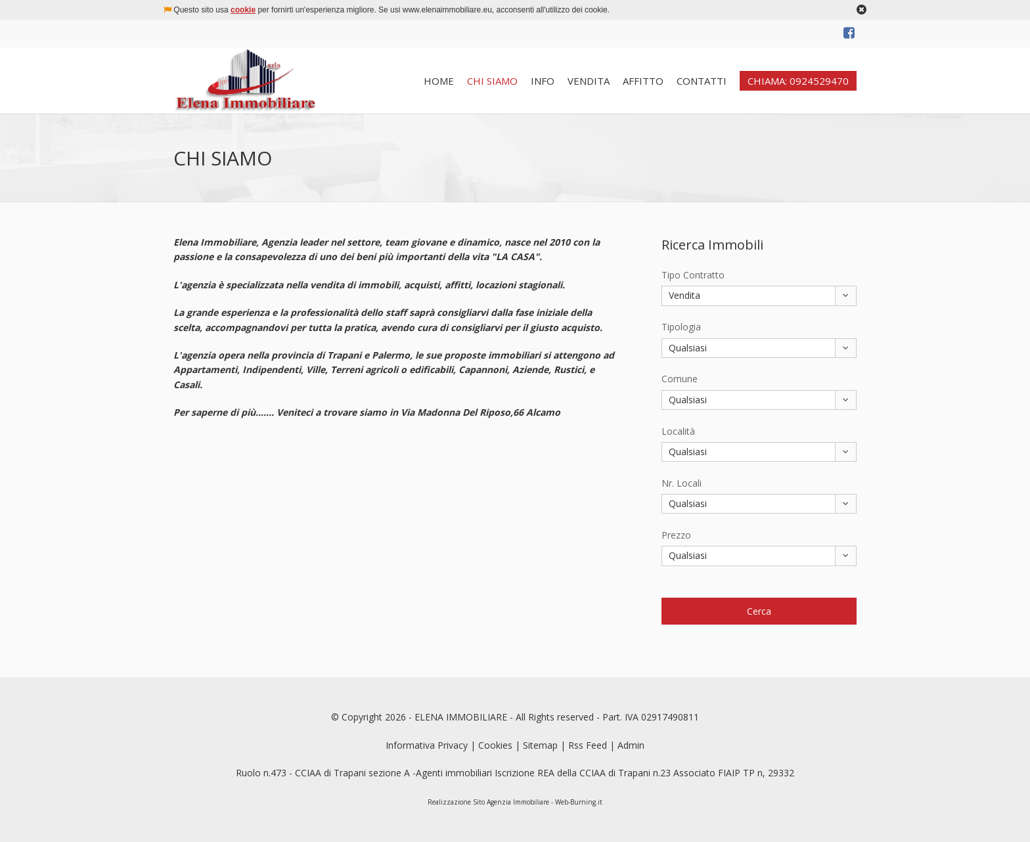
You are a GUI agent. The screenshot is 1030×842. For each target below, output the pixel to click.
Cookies (495, 745)
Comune (679, 378)
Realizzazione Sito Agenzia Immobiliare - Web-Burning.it (515, 802)
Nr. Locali (681, 483)
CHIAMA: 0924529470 (798, 80)
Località (678, 431)
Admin (630, 745)
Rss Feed (587, 745)
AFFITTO (643, 80)
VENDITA (589, 80)
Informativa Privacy (427, 745)
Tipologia (681, 327)
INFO (542, 80)
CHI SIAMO (492, 80)
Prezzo (676, 535)
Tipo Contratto (693, 275)
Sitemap (540, 745)
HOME (439, 80)
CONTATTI (702, 80)
